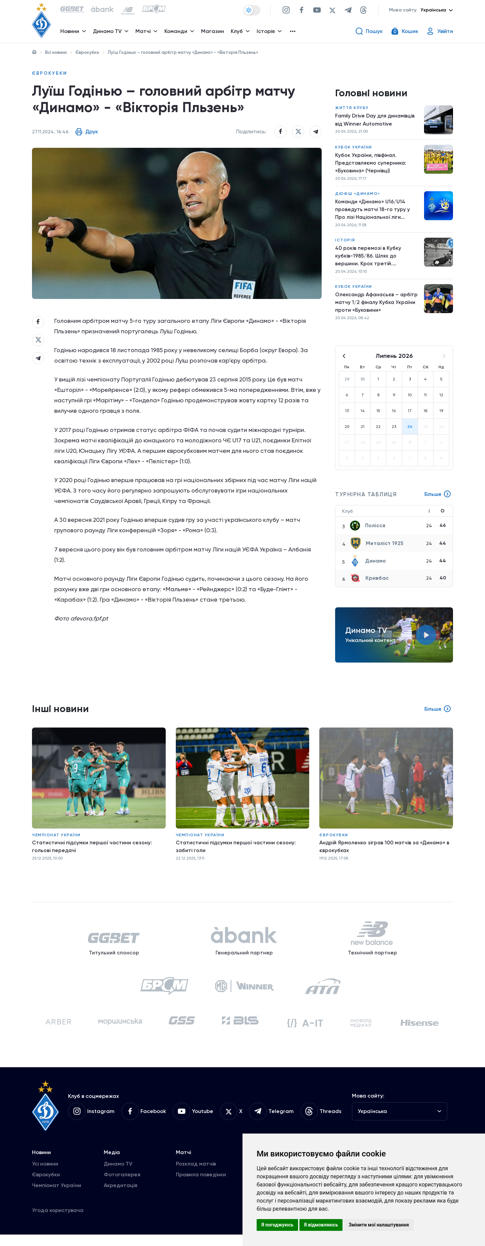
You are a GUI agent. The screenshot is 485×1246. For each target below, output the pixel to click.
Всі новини (56, 52)
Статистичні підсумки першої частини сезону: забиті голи (237, 852)
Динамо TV (118, 1175)
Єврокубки (87, 52)
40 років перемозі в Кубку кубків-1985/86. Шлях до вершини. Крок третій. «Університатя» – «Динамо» (371, 260)
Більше (437, 500)
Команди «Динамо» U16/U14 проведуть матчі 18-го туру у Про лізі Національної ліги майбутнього (373, 212)
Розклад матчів (196, 1175)
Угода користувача (58, 1221)
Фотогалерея (122, 1186)
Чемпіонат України (56, 840)
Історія (345, 243)
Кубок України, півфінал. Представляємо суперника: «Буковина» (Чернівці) (371, 164)
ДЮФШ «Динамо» (357, 196)
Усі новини (45, 1175)
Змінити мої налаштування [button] (379, 1224)
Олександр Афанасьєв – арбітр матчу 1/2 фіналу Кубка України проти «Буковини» (377, 307)
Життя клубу (352, 109)
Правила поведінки (201, 1186)
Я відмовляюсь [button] (321, 1224)
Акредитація (120, 1196)
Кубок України (353, 148)
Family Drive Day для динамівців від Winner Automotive (376, 121)
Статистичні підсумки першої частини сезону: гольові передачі (93, 852)
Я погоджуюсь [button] (277, 1224)
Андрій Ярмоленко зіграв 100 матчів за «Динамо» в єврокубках (385, 852)
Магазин (213, 32)
